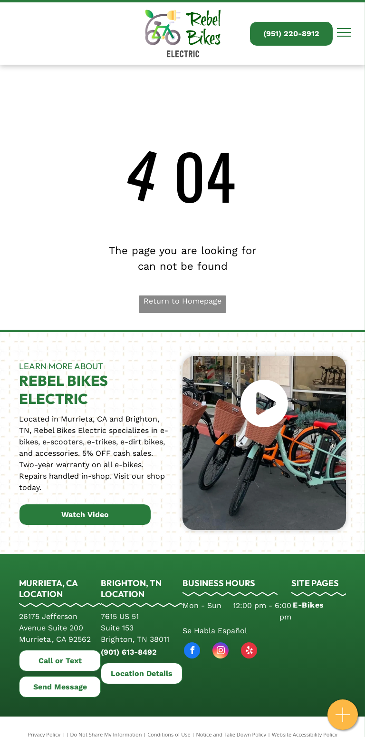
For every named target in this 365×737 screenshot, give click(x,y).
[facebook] (192, 651)
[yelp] (249, 651)
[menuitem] (320, 605)
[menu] (344, 32)
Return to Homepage (182, 300)
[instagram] (220, 651)
